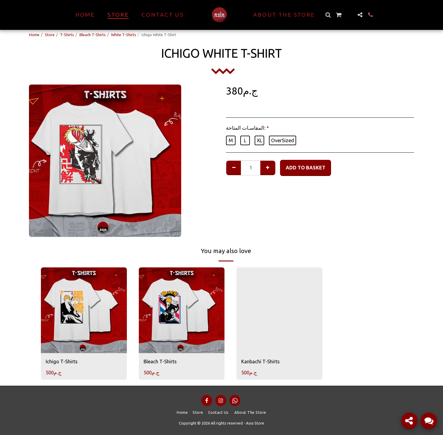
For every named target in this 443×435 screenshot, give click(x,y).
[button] (328, 15)
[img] (84, 310)
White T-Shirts (123, 35)
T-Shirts (67, 35)
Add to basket (305, 167)
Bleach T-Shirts (92, 35)
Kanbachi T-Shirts (260, 361)
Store (50, 35)
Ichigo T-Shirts (62, 361)
